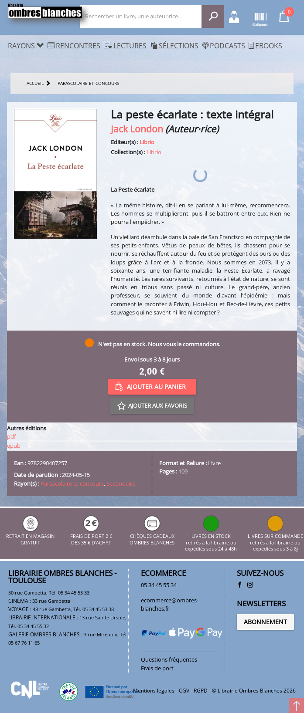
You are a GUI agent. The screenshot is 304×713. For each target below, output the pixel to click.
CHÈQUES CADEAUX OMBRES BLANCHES (152, 536)
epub (13, 445)
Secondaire (120, 483)
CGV (184, 690)
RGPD (201, 690)
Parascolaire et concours (72, 483)
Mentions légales (153, 690)
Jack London (137, 128)
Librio (147, 142)
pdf (11, 436)
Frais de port (157, 668)
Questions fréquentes (169, 659)
